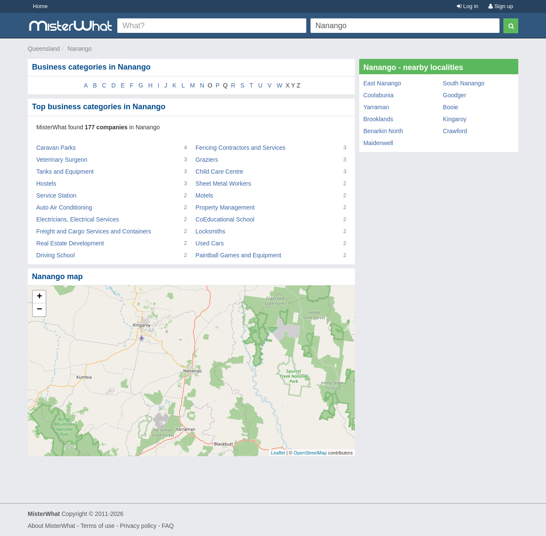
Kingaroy (454, 119)
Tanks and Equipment (65, 171)
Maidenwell (378, 143)
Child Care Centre (219, 171)
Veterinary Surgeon (61, 159)
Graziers (206, 159)
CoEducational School (224, 219)
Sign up (500, 6)
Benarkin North (383, 131)
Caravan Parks (56, 147)
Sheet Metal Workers (223, 183)
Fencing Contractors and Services (240, 147)
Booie (450, 107)
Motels (204, 195)
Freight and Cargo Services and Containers (93, 231)
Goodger (454, 95)
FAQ (168, 525)
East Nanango (382, 83)
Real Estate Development (70, 243)
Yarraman (376, 107)
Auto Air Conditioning (64, 207)
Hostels (46, 183)
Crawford (455, 131)
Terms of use (97, 525)
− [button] (39, 309)
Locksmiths (210, 231)
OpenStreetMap (310, 452)
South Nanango (463, 83)
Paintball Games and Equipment (238, 255)
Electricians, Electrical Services (77, 219)
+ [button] (39, 297)
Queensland (44, 48)
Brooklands (378, 119)
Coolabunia (378, 95)
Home (40, 6)
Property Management (225, 207)
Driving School (55, 255)
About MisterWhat (51, 525)
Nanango (79, 48)
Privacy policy (138, 525)
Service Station (56, 195)
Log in (467, 6)
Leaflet (278, 452)
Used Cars (209, 243)
